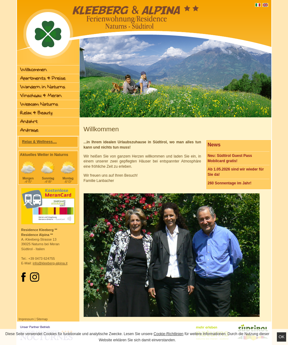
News (214, 144)
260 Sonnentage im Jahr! (230, 183)
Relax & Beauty (36, 113)
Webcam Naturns (39, 104)
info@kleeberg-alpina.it (50, 263)
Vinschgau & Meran (40, 95)
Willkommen (33, 69)
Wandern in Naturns (42, 87)
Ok (281, 336)
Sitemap (42, 319)
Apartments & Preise (42, 78)
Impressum (26, 319)
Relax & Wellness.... (39, 142)
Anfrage (29, 130)
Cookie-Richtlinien (169, 334)
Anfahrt (29, 121)
